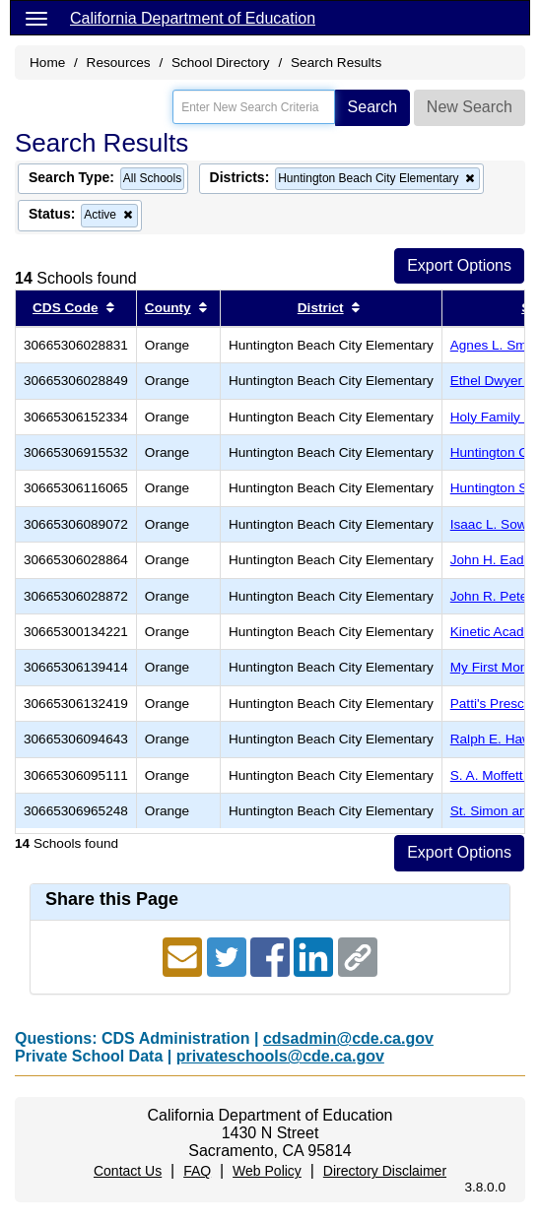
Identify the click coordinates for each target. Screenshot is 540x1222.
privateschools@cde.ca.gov (280, 1056)
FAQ (197, 1171)
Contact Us (128, 1171)
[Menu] (36, 18)
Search (373, 106)
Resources (119, 62)
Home (47, 62)
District (321, 307)
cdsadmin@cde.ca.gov (348, 1038)
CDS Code (65, 307)
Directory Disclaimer (384, 1171)
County (168, 307)
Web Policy (267, 1171)
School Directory (220, 62)
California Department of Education (192, 18)
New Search (469, 106)
